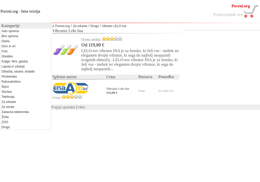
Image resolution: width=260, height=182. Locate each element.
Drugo (94, 26)
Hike (81, 107)
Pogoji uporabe (63, 107)
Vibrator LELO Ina (114, 26)
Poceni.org (62, 26)
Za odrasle (80, 26)
